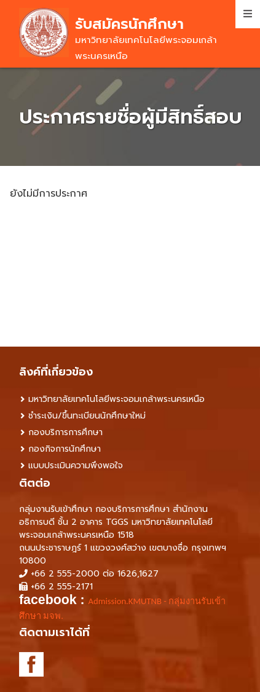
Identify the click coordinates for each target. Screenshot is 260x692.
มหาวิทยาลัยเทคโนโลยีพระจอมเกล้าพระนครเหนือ (116, 399)
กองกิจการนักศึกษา (64, 448)
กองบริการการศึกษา (65, 432)
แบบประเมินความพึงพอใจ (75, 465)
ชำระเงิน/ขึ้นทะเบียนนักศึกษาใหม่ (87, 415)
